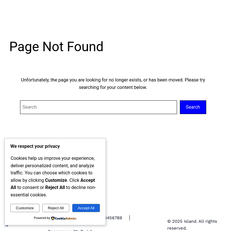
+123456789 (109, 217)
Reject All (56, 208)
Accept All (86, 208)
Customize (25, 208)
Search (193, 107)
